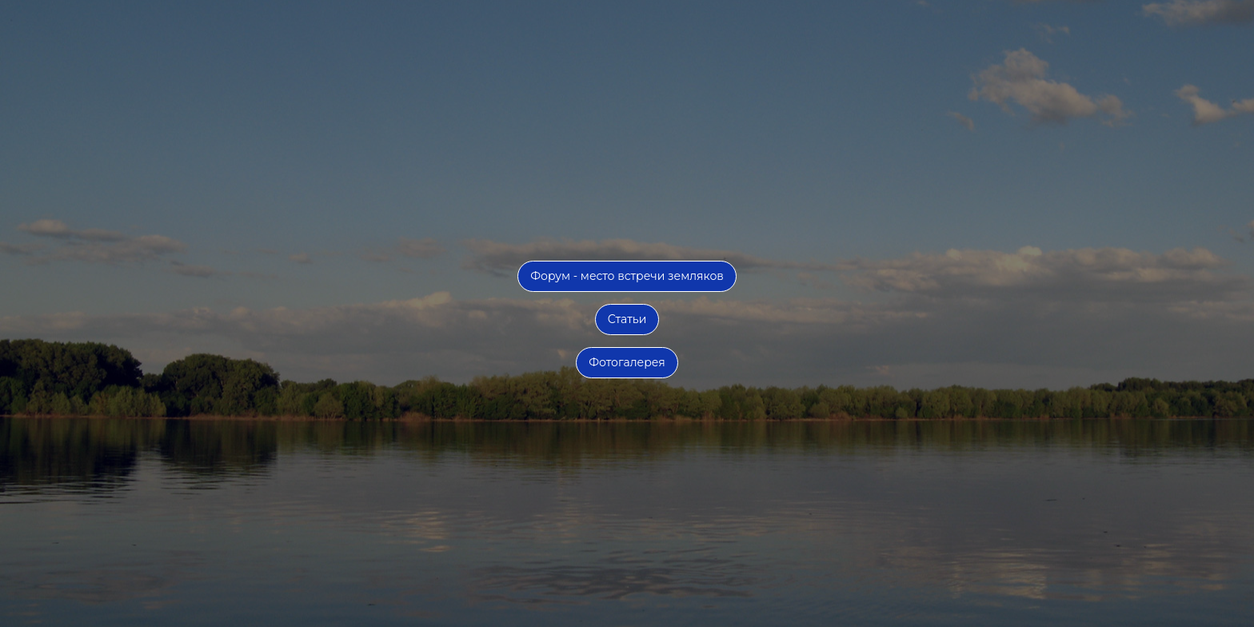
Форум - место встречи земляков (627, 276)
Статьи (627, 319)
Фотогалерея (627, 362)
